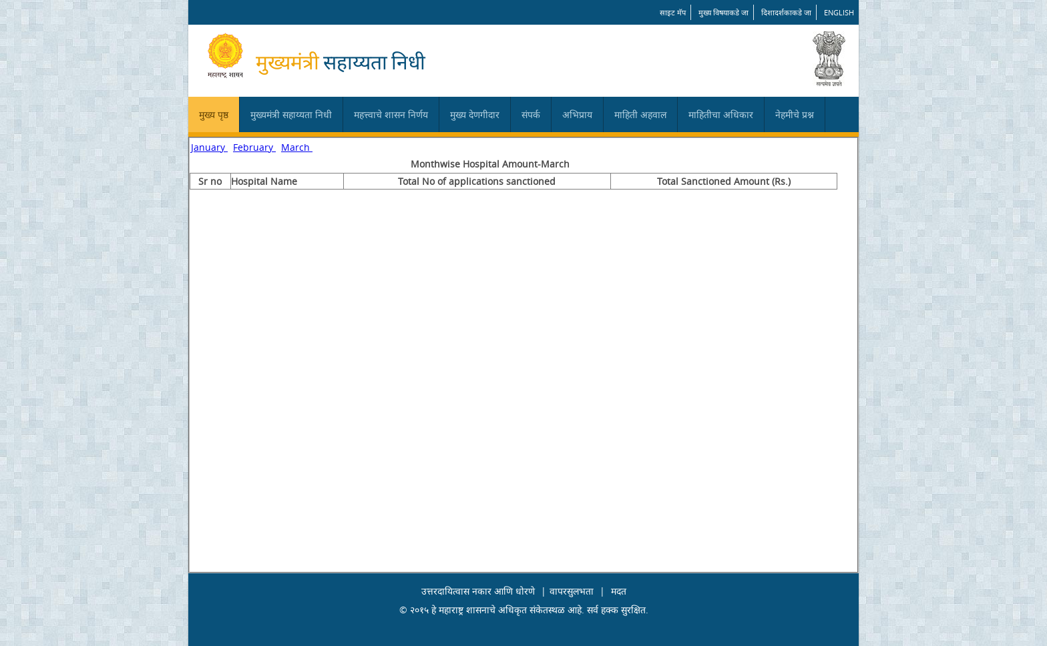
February (254, 147)
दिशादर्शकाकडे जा (786, 12)
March (296, 147)
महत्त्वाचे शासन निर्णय (391, 114)
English (839, 12)
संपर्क (530, 114)
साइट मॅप (673, 12)
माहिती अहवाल (640, 114)
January (209, 147)
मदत (618, 591)
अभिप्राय (577, 114)
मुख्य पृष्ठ (213, 114)
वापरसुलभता (572, 591)
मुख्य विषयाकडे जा (723, 12)
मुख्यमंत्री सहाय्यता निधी (291, 114)
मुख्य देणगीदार (474, 114)
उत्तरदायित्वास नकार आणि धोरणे (478, 591)
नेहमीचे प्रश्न (794, 114)
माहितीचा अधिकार (720, 114)
